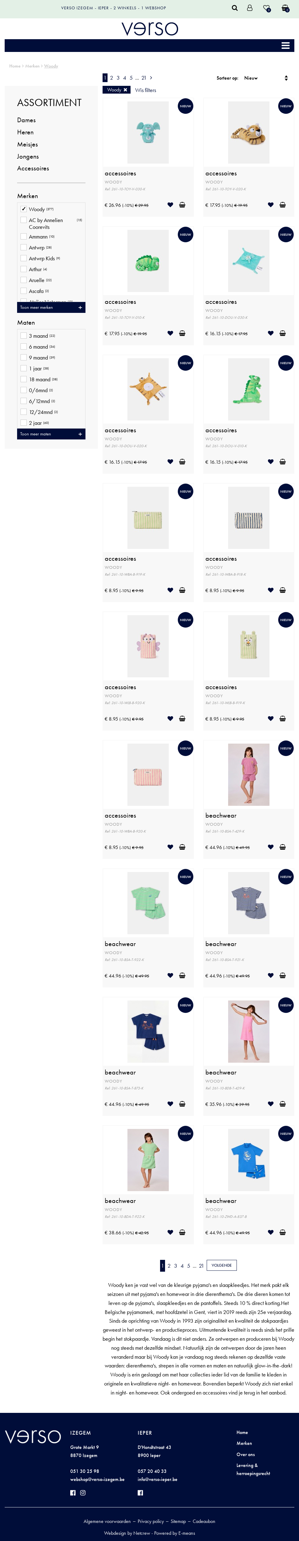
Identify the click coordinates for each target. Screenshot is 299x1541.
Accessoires (33, 168)
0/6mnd (37, 391)
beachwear (221, 815)
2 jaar (35, 423)
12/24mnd (39, 412)
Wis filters (145, 90)
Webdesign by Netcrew (127, 1533)
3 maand (38, 336)
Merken (32, 66)
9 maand (38, 358)
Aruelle (36, 281)
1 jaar (35, 369)
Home (15, 66)
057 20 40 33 (152, 1471)
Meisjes (27, 144)
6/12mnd (38, 402)
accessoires (120, 173)
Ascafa (35, 291)
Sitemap (178, 1521)
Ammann (37, 237)
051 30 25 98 (84, 1471)
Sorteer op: (227, 78)
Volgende (222, 1265)
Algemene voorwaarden (107, 1521)
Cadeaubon (204, 1521)
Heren (25, 132)
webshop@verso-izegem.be (97, 1479)
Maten (26, 322)
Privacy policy (151, 1521)
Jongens (28, 156)
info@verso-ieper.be (157, 1479)
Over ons (246, 1454)
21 (144, 77)
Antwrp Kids (40, 259)
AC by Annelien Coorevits (51, 223)
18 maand (39, 380)
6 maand (38, 347)
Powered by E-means (174, 1533)
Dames (26, 119)
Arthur (34, 270)
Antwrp (36, 248)
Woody (51, 66)
